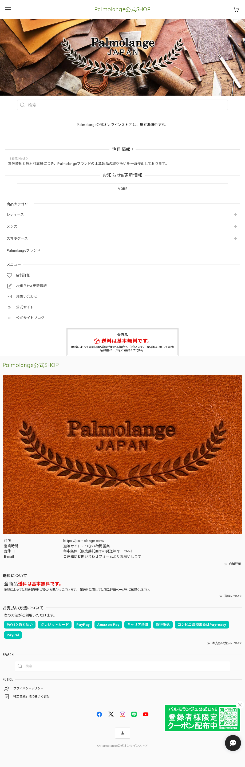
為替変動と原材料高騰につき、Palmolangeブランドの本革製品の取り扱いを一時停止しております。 (88, 164)
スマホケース (17, 238)
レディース (15, 215)
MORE (122, 189)
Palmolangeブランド (23, 250)
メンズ (12, 227)
